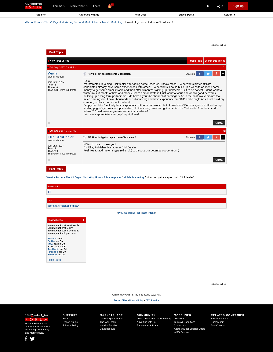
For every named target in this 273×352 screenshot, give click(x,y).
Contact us (180, 325)
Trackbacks (53, 249)
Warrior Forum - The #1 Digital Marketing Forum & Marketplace (62, 22)
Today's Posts (185, 14)
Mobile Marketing (112, 22)
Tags (50, 200)
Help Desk (140, 14)
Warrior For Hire (109, 325)
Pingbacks (53, 252)
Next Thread (148, 213)
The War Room (108, 322)
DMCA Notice (152, 300)
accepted (52, 206)
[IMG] (50, 244)
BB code (52, 238)
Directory (179, 318)
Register (41, 14)
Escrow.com (217, 322)
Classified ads (107, 328)
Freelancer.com (219, 318)
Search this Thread (215, 61)
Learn (97, 6)
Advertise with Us (219, 45)
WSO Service (181, 332)
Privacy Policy (136, 300)
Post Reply (56, 52)
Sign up (238, 6)
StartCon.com (218, 325)
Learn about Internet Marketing (154, 318)
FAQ (65, 318)
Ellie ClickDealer (61, 137)
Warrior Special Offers (112, 318)
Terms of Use (120, 300)
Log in (219, 6)
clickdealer (63, 206)
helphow (74, 206)
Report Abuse (70, 322)
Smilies (51, 241)
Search (228, 14)
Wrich (52, 73)
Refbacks (52, 254)
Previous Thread (126, 213)
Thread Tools (195, 61)
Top (138, 213)
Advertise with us (89, 14)
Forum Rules (54, 260)
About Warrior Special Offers (189, 328)
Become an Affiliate (147, 325)
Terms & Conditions (184, 322)
